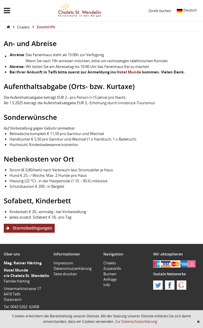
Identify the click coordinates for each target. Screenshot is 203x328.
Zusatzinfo (46, 26)
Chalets (24, 26)
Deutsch (187, 10)
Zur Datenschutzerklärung (136, 321)
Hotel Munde (129, 72)
